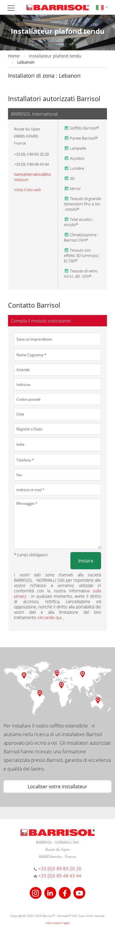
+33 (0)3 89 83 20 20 (59, 869)
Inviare (85, 560)
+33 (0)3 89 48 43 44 (59, 876)
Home (14, 56)
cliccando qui (50, 617)
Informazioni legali (57, 923)
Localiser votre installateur (57, 786)
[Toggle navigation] (11, 8)
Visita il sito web (27, 189)
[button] (102, 7)
